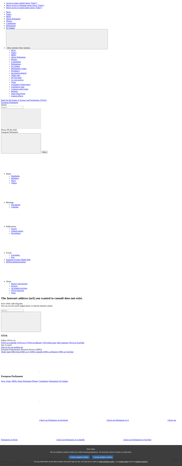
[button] (93, 165)
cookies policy (124, 464)
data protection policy (106, 464)
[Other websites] (57, 39)
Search (4, 105)
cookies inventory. (141, 464)
